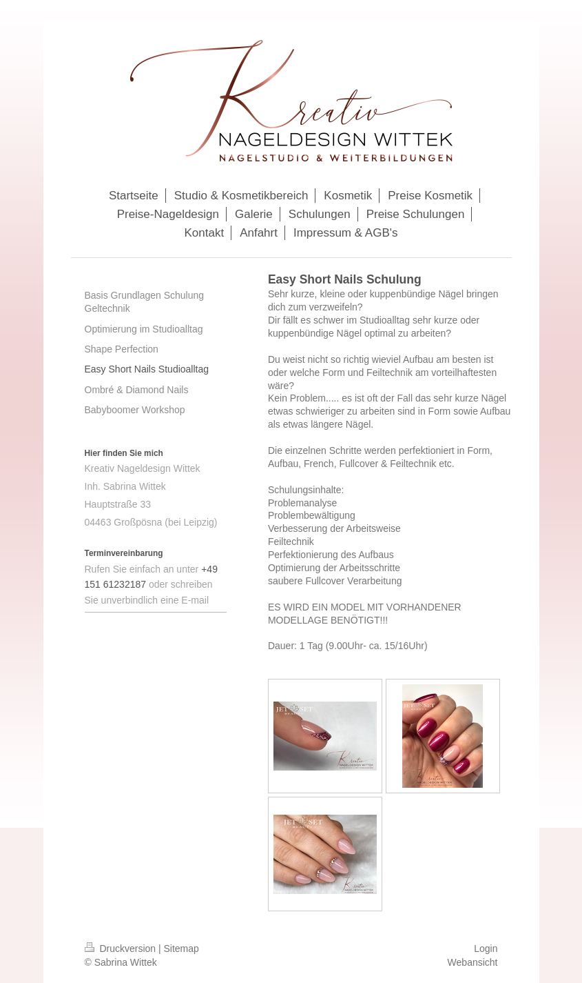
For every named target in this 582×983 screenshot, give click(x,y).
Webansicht (473, 962)
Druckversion (121, 948)
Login (485, 948)
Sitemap (181, 948)
